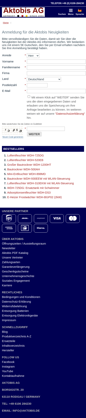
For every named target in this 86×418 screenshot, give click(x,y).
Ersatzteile (8, 341)
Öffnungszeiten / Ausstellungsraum (24, 243)
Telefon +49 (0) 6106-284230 (67, 3)
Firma (5, 73)
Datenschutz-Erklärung (16, 301)
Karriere (7, 285)
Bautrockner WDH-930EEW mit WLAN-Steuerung (38, 178)
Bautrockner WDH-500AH (23, 169)
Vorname (8, 61)
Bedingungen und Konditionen (21, 297)
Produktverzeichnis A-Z (16, 336)
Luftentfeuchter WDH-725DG (25, 155)
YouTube (7, 371)
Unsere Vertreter (12, 257)
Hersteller (8, 350)
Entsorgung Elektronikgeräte (20, 315)
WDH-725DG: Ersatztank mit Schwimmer (33, 187)
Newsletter (8, 248)
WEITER (34, 134)
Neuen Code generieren (13, 137)
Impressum (9, 320)
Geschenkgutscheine (15, 271)
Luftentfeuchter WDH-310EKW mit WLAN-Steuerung (40, 183)
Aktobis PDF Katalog (15, 252)
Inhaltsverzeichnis (13, 345)
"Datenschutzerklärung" (70, 113)
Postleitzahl (9, 85)
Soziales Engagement (16, 280)
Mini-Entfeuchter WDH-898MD (26, 174)
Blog (5, 331)
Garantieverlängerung (16, 266)
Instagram (8, 366)
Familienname (11, 67)
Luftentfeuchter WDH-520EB (25, 160)
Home (6, 22)
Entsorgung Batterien (15, 310)
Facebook (8, 361)
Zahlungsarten (11, 262)
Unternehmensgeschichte (18, 276)
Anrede (6, 55)
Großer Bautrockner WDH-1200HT (29, 164)
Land (5, 78)
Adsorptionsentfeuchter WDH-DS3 (29, 192)
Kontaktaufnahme (13, 375)
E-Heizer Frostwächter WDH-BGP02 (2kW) (34, 197)
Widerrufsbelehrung (14, 306)
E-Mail (6, 90)
